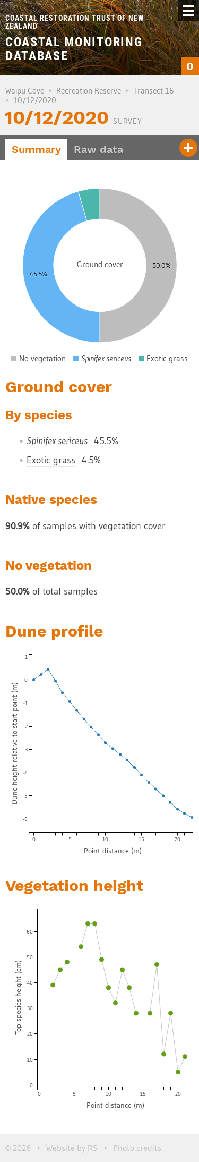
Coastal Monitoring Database (73, 49)
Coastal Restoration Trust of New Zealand (74, 22)
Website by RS (72, 1147)
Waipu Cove (24, 91)
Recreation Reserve (88, 91)
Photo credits (137, 1147)
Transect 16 (153, 91)
